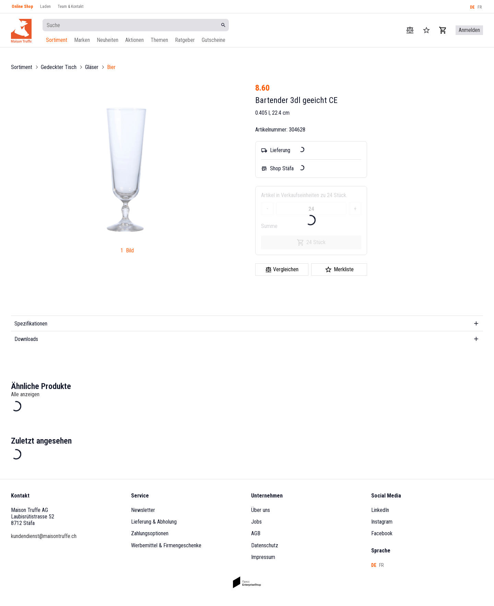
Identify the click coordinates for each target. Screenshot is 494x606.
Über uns (260, 510)
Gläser (91, 67)
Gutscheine (213, 40)
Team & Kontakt (70, 6)
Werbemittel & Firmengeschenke (166, 545)
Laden (45, 6)
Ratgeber (185, 40)
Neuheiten (107, 40)
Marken (82, 40)
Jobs (256, 521)
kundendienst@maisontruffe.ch (44, 536)
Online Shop (22, 6)
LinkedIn (380, 510)
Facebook (381, 533)
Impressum (263, 557)
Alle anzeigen (25, 394)
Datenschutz (264, 545)
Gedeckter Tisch (59, 67)
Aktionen (134, 40)
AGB (255, 533)
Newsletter (143, 510)
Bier (111, 67)
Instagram (381, 521)
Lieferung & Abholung (154, 521)
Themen (159, 40)
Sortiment (56, 40)
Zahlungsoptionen (149, 533)
